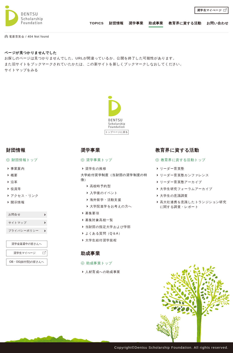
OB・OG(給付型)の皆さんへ (26, 261)
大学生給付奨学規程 (101, 240)
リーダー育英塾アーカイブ (181, 182)
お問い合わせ (217, 23)
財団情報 (116, 23)
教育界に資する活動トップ (183, 160)
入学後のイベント (104, 193)
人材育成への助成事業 (102, 272)
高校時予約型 (100, 186)
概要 (14, 175)
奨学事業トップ (99, 160)
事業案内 (18, 168)
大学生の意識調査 (174, 195)
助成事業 (156, 23)
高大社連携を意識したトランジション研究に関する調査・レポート (193, 204)
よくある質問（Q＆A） (103, 233)
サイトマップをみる (21, 70)
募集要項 (92, 213)
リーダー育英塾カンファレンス (184, 175)
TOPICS (97, 23)
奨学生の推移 (95, 168)
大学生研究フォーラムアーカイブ (186, 189)
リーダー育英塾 (172, 168)
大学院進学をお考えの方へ (111, 206)
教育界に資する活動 (185, 23)
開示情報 (18, 202)
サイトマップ (17, 222)
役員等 (16, 189)
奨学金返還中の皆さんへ (27, 243)
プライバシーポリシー (23, 230)
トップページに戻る (116, 132)
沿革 (14, 182)
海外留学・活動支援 (106, 200)
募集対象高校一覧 (99, 220)
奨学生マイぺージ (209, 10)
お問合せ (14, 214)
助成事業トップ (99, 263)
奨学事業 (136, 23)
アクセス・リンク (25, 195)
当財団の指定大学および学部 (108, 227)
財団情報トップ (25, 160)
